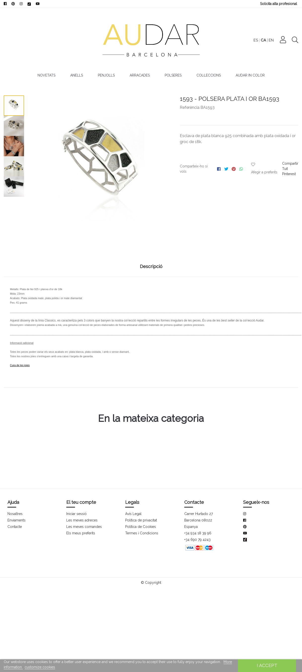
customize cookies (39, 667)
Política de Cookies (140, 527)
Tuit (285, 169)
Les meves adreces (81, 520)
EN (283, 40)
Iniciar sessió (76, 514)
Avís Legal (133, 514)
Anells (76, 75)
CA (275, 40)
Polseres (174, 75)
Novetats (45, 75)
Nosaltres (15, 514)
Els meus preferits (80, 533)
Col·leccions (210, 75)
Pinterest (289, 174)
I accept (267, 665)
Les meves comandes (84, 527)
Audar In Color (251, 75)
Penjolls (106, 75)
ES (268, 40)
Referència (189, 107)
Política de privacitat (141, 520)
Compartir (290, 163)
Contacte (14, 527)
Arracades (140, 75)
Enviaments (16, 520)
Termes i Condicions (141, 533)
